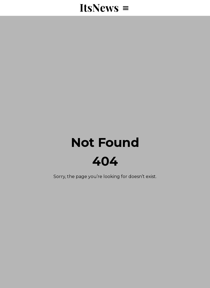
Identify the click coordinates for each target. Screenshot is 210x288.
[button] (125, 7)
